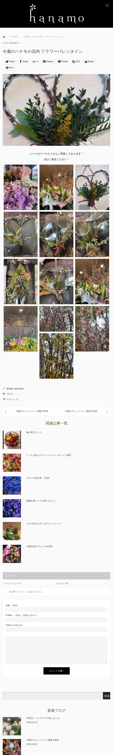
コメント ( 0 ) (62, 583)
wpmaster (19, 388)
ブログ (5, 43)
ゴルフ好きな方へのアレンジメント (43, 523)
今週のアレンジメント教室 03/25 (42, 740)
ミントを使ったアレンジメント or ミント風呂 (48, 455)
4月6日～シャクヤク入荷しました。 (44, 718)
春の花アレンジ (34, 432)
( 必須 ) (12, 605)
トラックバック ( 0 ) (12, 583)
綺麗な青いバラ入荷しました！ (41, 501)
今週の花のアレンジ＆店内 (39, 546)
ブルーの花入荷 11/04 (37, 478)
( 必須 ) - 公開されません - (22, 615)
